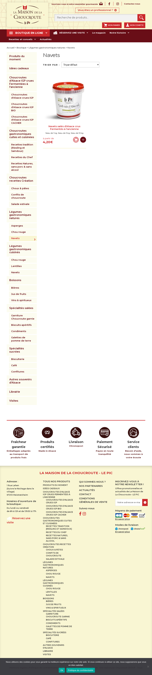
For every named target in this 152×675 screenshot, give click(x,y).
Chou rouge (18, 232)
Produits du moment (16, 58)
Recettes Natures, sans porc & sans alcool (22, 166)
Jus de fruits (18, 294)
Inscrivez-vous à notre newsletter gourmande (75, 4)
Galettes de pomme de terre (21, 339)
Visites (13, 400)
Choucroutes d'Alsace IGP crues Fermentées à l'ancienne (21, 82)
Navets (15, 238)
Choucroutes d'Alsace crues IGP (22, 96)
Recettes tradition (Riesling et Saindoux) (22, 147)
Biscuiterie (17, 359)
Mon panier (114, 25)
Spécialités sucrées (16, 350)
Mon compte (137, 25)
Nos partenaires (91, 485)
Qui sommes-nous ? (92, 481)
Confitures (17, 371)
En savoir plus (122, 519)
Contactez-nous (132, 4)
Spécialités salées (21, 307)
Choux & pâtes (20, 188)
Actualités (44, 39)
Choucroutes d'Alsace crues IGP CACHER (22, 119)
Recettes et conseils (20, 39)
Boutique (21, 47)
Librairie (14, 391)
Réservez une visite (71, 33)
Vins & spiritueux (21, 300)
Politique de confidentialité (80, 670)
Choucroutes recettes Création (21, 179)
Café (14, 365)
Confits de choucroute (18, 196)
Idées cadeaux (19, 68)
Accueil (10, 47)
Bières (15, 287)
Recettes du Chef (22, 157)
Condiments (18, 331)
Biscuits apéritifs (21, 325)
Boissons (15, 280)
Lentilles (16, 266)
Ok (61, 670)
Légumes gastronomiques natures (46, 47)
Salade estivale (20, 204)
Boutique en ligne (29, 32)
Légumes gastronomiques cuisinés (20, 249)
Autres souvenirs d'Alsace (20, 381)
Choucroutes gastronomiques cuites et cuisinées (21, 134)
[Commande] (80, 65)
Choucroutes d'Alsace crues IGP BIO (22, 107)
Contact (85, 494)
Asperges (17, 225)
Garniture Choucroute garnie (22, 317)
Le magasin (96, 33)
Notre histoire (115, 33)
